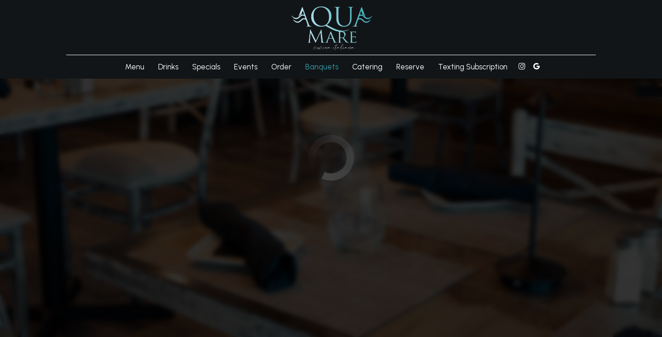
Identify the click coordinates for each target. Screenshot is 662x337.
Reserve (410, 66)
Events (245, 66)
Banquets (321, 66)
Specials (206, 66)
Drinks (168, 66)
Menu (134, 66)
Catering (367, 66)
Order (281, 66)
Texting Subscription (473, 66)
